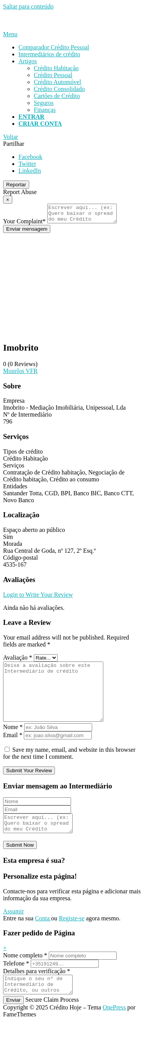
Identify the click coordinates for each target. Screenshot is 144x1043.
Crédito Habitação (56, 68)
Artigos (27, 61)
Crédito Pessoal (53, 75)
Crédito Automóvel (57, 82)
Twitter (27, 163)
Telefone (16, 982)
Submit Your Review (29, 785)
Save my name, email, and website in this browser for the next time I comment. (69, 768)
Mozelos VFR (20, 374)
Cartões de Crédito (57, 96)
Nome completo (25, 973)
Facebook (30, 157)
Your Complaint (24, 224)
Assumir (13, 930)
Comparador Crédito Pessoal (53, 47)
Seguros (44, 103)
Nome (13, 742)
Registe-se (71, 936)
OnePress (114, 1029)
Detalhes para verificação (36, 989)
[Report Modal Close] (7, 200)
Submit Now (20, 863)
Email (12, 750)
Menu (10, 34)
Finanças (45, 109)
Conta (43, 936)
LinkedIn (29, 170)
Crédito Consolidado (59, 89)
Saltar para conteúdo (28, 6)
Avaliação (17, 661)
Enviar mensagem (26, 232)
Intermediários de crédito (49, 54)
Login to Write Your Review (38, 598)
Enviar (13, 1022)
